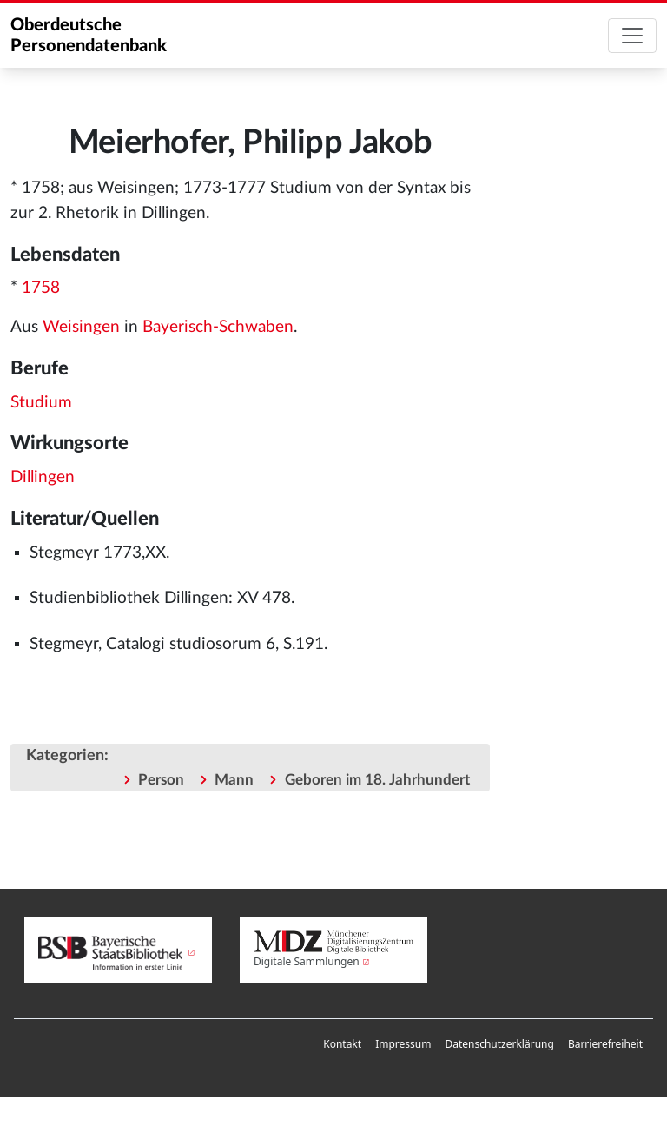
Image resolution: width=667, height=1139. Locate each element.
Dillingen (42, 477)
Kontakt (342, 1043)
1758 (41, 288)
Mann (234, 779)
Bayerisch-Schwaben (218, 327)
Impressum (403, 1043)
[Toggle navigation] (632, 35)
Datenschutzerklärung (499, 1043)
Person (161, 779)
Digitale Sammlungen (307, 961)
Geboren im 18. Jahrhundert (377, 779)
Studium (41, 402)
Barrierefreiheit (605, 1043)
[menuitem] (342, 1044)
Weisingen (81, 327)
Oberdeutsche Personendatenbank (88, 36)
